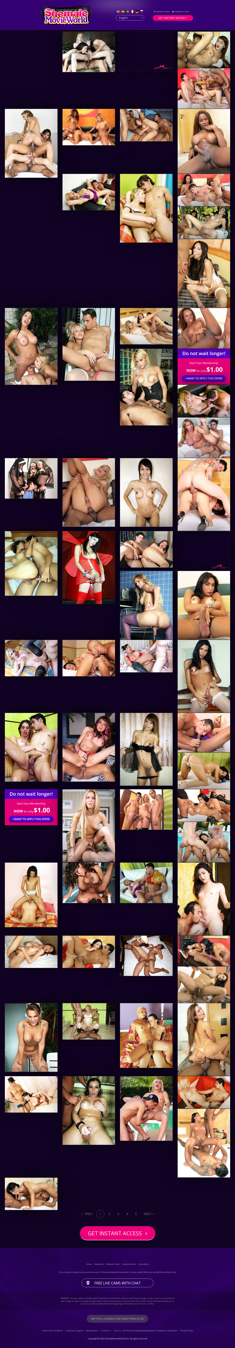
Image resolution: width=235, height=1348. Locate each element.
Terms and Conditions (52, 1330)
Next (148, 1214)
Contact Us (106, 1330)
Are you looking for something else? (117, 1318)
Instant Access (129, 1264)
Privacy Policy (186, 1330)
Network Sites (163, 11)
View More (144, 1264)
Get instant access (171, 18)
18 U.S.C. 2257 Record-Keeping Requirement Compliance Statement (145, 1330)
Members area (182, 11)
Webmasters (92, 1330)
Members (99, 1264)
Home (89, 1264)
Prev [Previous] (88, 1214)
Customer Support (74, 1330)
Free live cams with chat (117, 1283)
